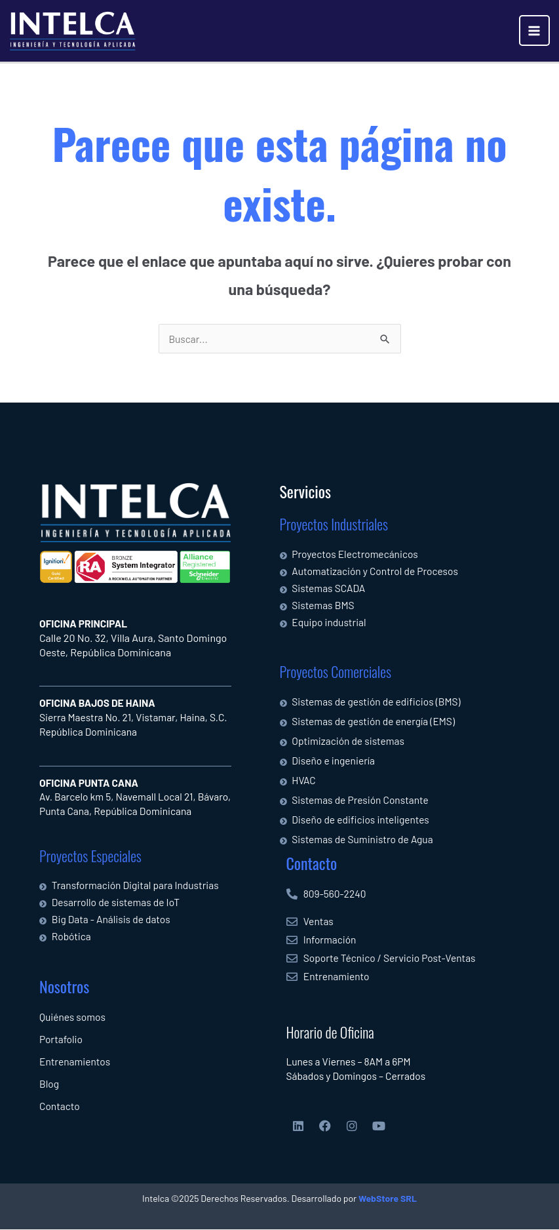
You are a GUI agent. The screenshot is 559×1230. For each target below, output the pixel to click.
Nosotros (64, 986)
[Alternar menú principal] (534, 30)
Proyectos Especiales (90, 855)
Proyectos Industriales (334, 524)
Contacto (311, 863)
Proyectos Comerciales (335, 671)
